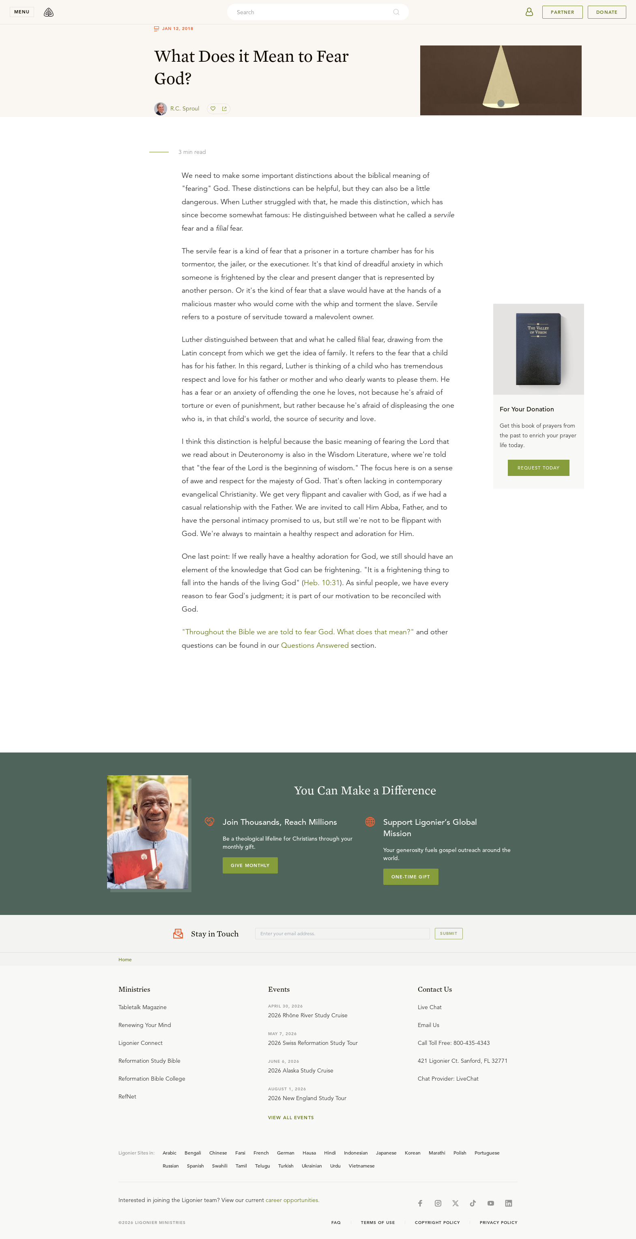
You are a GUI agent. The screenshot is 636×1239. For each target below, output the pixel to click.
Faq (336, 1222)
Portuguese (487, 1152)
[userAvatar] (529, 12)
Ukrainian (312, 1165)
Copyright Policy (437, 1222)
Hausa (309, 1152)
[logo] (49, 12)
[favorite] (214, 109)
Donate (607, 12)
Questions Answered (315, 645)
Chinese (218, 1152)
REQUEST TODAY (539, 468)
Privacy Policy (499, 1222)
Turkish (286, 1165)
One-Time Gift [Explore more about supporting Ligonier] (410, 877)
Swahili (220, 1165)
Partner (562, 12)
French (261, 1152)
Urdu (335, 1165)
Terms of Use (378, 1222)
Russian (171, 1165)
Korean (413, 1152)
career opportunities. (293, 1200)
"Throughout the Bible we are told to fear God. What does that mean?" (298, 631)
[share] (223, 109)
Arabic (169, 1152)
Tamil (241, 1165)
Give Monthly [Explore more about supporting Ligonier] (250, 865)
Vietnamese (362, 1165)
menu (22, 12)
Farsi (240, 1152)
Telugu (262, 1165)
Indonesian (356, 1152)
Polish (459, 1152)
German (285, 1152)
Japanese (386, 1152)
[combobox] (307, 12)
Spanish (195, 1165)
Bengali (193, 1152)
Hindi (330, 1152)
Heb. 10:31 (322, 582)
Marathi (437, 1152)
